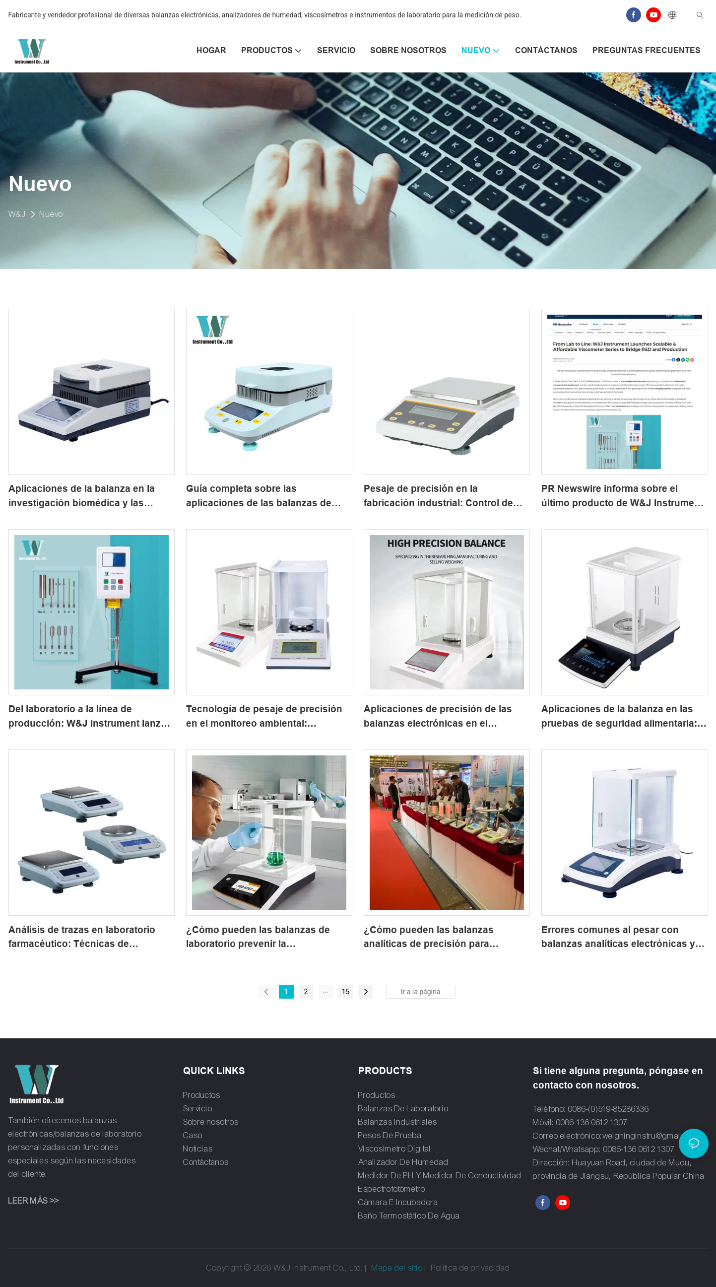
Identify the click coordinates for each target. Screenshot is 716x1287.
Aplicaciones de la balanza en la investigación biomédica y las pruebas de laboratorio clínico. (81, 496)
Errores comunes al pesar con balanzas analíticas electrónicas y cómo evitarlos (618, 938)
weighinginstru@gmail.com (651, 1136)
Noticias (198, 1149)
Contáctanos (206, 1162)
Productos (201, 1095)
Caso (192, 1135)
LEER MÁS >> (33, 1201)
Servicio (197, 1108)
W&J (17, 214)
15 (346, 992)
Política (444, 1268)
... (325, 990)
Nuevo (51, 214)
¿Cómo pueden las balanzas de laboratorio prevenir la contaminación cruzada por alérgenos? (258, 938)
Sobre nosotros (211, 1122)
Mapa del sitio (397, 1268)
